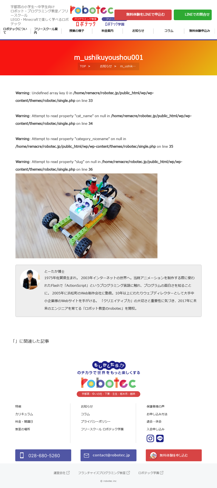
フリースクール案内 (46, 31)
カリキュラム (24, 414)
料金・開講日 (24, 421)
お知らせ (138, 31)
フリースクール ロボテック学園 (102, 429)
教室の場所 (22, 429)
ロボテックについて (15, 31)
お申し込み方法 (157, 414)
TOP (83, 66)
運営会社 (59, 473)
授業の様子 (76, 31)
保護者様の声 (155, 406)
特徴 (18, 406)
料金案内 (107, 31)
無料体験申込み (199, 31)
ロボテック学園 (148, 473)
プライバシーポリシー (96, 421)
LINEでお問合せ (197, 14)
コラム (168, 31)
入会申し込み (155, 429)
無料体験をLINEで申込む (145, 14)
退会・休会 (154, 421)
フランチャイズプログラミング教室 (102, 473)
